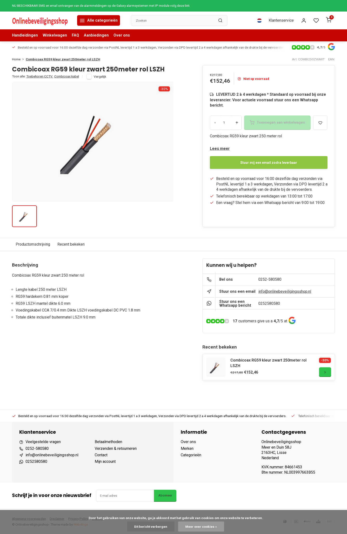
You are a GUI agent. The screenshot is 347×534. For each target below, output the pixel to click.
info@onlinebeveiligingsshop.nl (284, 291)
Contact (101, 455)
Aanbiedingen (96, 35)
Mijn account (105, 461)
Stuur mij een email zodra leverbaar (268, 163)
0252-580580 (269, 279)
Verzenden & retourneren (116, 448)
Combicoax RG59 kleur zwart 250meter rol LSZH (63, 59)
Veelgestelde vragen (43, 441)
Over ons (121, 35)
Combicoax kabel (66, 76)
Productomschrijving (33, 244)
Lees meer (220, 148)
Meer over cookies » (201, 526)
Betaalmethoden (108, 441)
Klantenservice (281, 20)
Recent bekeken (71, 244)
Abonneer (165, 495)
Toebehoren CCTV (39, 76)
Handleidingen (25, 35)
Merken (187, 448)
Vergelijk (100, 76)
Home (19, 59)
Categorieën (191, 455)
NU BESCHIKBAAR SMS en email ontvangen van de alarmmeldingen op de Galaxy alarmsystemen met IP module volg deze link (101, 5)
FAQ (75, 35)
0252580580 (269, 303)
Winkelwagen (55, 35)
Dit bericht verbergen (150, 526)
